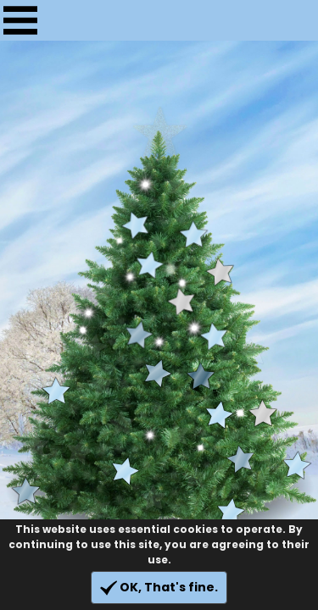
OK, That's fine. (159, 587)
